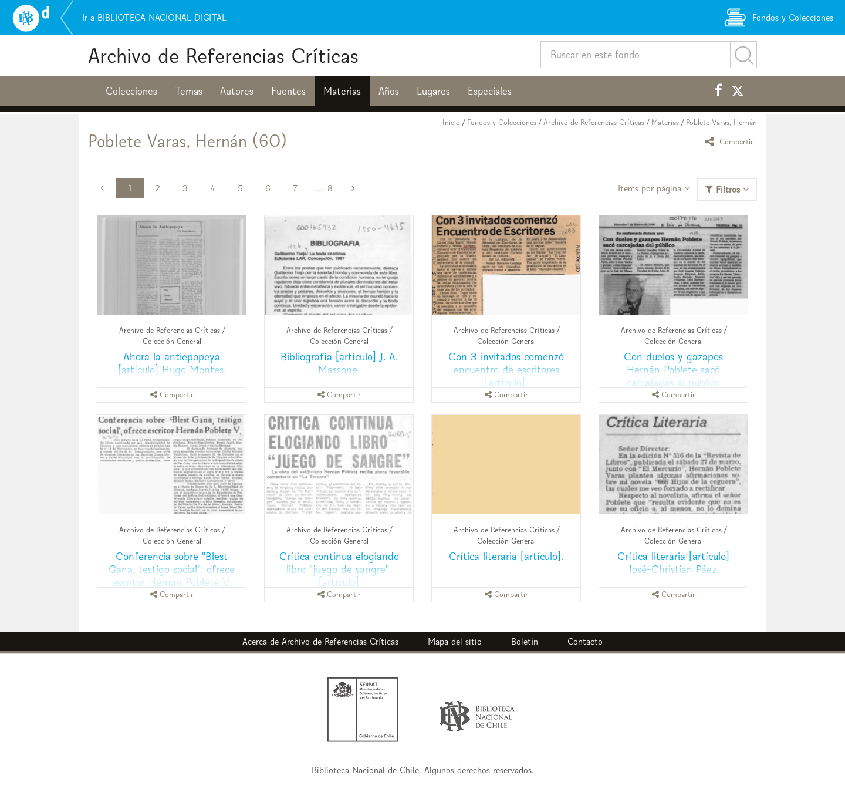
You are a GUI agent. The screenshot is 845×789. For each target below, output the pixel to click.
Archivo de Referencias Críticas (223, 55)
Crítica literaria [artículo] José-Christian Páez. (673, 562)
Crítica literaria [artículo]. (506, 556)
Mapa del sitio (455, 641)
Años (388, 91)
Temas (188, 91)
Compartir (731, 141)
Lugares (433, 91)
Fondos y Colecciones (501, 122)
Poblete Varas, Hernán (721, 122)
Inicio (451, 122)
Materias (342, 91)
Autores (237, 91)
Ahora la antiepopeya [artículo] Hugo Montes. (172, 363)
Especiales (490, 91)
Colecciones (131, 91)
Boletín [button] (524, 641)
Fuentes (288, 91)
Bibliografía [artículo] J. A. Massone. (339, 363)
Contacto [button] (585, 641)
